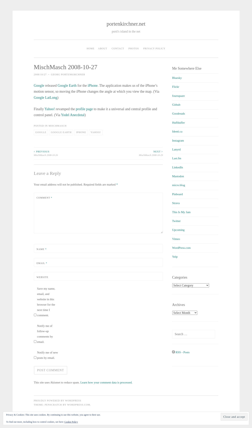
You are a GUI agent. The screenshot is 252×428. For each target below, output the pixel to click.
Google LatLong (45, 98)
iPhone (92, 86)
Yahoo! (49, 109)
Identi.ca (177, 131)
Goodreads (178, 113)
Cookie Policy (71, 422)
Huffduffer (178, 122)
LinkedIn (177, 167)
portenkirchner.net (126, 24)
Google (39, 86)
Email (42, 263)
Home (90, 48)
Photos (133, 48)
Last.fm (176, 158)
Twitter (176, 221)
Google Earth (66, 86)
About (102, 48)
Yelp (175, 256)
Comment (44, 197)
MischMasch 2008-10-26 (66, 153)
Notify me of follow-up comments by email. (45, 333)
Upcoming (178, 229)
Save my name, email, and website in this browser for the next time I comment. (46, 302)
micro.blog (178, 185)
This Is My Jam (181, 212)
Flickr (175, 86)
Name (42, 249)
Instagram (178, 140)
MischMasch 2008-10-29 (130, 153)
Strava (176, 203)
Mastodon (178, 176)
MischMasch (57, 125)
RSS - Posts (181, 352)
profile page (84, 109)
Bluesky (177, 77)
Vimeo (176, 239)
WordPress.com (181, 247)
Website (42, 277)
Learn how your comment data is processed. (106, 382)
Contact (118, 48)
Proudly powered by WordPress (57, 400)
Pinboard (177, 194)
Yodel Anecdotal (73, 115)
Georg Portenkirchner (68, 74)
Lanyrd (176, 149)
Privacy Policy (154, 48)
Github (176, 104)
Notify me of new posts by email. (47, 355)
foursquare (178, 95)
